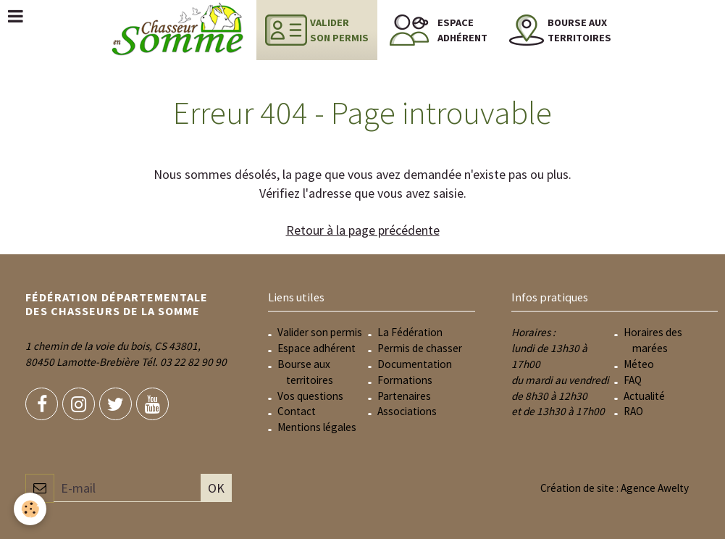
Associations (407, 411)
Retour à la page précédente (363, 230)
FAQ (633, 380)
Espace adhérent (316, 348)
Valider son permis (319, 332)
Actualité (644, 396)
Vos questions (310, 396)
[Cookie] (30, 509)
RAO (633, 411)
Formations (404, 380)
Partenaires (404, 396)
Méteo (639, 364)
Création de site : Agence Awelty (614, 488)
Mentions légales (316, 427)
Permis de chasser (419, 348)
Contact (296, 411)
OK (216, 488)
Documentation (414, 364)
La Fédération (410, 332)
